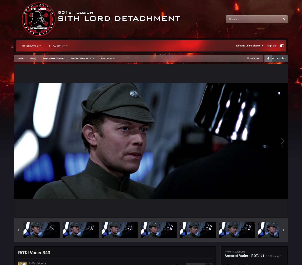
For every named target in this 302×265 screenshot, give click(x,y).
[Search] (243, 19)
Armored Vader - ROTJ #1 (244, 256)
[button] (18, 230)
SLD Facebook (280, 58)
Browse (31, 45)
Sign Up (271, 45)
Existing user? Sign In (249, 45)
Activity (58, 45)
